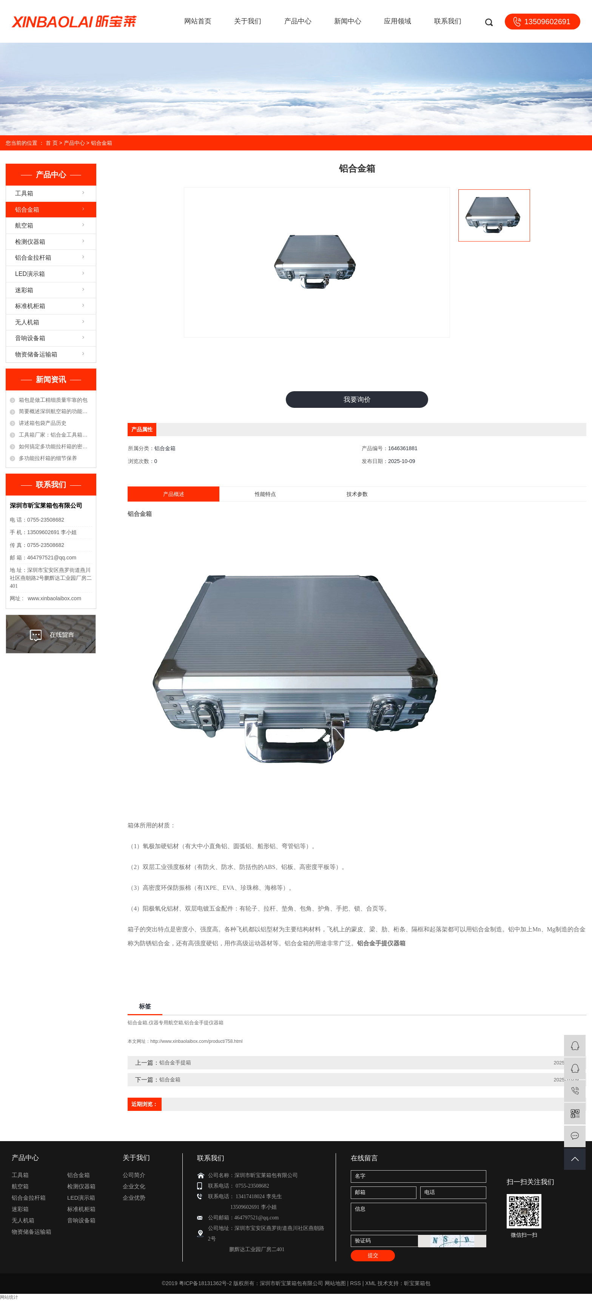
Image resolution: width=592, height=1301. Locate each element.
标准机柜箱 (30, 306)
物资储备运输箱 (36, 354)
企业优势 (134, 1198)
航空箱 (24, 225)
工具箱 (24, 193)
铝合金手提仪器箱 (204, 1023)
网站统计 (9, 1297)
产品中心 (297, 21)
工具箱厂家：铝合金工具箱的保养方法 (55, 435)
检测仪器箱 (30, 242)
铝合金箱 (101, 143)
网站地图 (335, 1284)
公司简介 (134, 1175)
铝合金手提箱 (175, 1063)
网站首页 (197, 21)
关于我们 (247, 21)
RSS (355, 1284)
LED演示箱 (30, 274)
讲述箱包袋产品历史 (42, 423)
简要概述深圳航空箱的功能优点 (55, 411)
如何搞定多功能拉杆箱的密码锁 (55, 446)
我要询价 (357, 399)
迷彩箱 (24, 290)
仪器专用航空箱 (166, 1023)
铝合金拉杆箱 (33, 257)
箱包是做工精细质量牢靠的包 (53, 400)
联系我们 (447, 21)
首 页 (52, 143)
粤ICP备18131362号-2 (205, 1284)
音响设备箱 (30, 338)
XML (370, 1284)
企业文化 (134, 1186)
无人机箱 (27, 322)
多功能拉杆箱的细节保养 (48, 458)
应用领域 (397, 21)
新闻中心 (347, 21)
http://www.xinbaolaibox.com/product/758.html (196, 1041)
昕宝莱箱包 (417, 1284)
